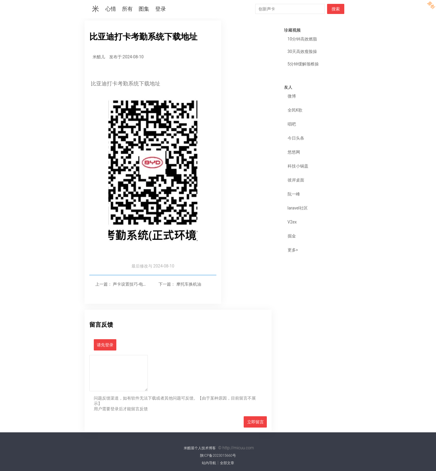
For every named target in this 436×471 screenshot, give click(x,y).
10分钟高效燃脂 (302, 39)
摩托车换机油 (188, 284)
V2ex (292, 222)
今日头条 (296, 138)
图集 (144, 9)
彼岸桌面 (296, 180)
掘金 (292, 236)
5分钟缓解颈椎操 (303, 64)
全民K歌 (295, 110)
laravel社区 (298, 208)
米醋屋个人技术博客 (200, 448)
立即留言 (255, 422)
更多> (293, 250)
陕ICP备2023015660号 (218, 455)
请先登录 (105, 344)
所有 (127, 9)
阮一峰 (294, 194)
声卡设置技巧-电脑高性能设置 (140, 284)
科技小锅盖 (298, 166)
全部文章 (227, 463)
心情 (110, 9)
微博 (292, 96)
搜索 (336, 9)
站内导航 (209, 463)
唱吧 (292, 124)
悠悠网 (294, 152)
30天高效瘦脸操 (302, 51)
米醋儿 (99, 56)
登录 (160, 9)
